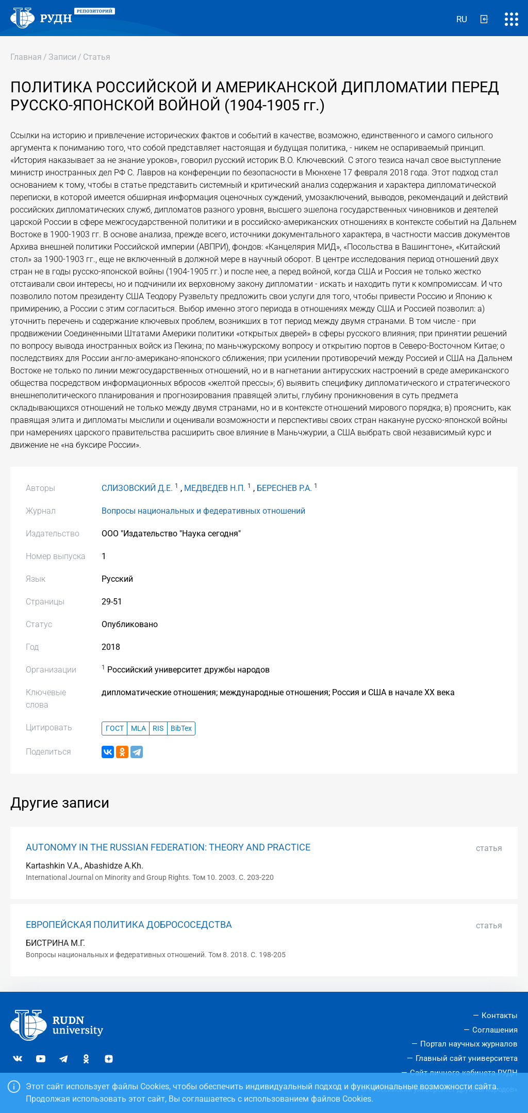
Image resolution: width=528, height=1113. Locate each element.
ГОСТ (115, 728)
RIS (158, 728)
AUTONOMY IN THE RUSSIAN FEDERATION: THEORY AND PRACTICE (168, 847)
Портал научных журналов (469, 1044)
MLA (138, 728)
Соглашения (495, 1030)
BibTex (181, 728)
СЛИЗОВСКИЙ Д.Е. (137, 488)
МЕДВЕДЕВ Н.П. (214, 488)
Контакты (500, 1015)
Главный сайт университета (467, 1058)
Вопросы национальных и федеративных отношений (203, 511)
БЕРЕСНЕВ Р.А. (284, 488)
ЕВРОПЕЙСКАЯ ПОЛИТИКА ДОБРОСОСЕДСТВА (129, 925)
